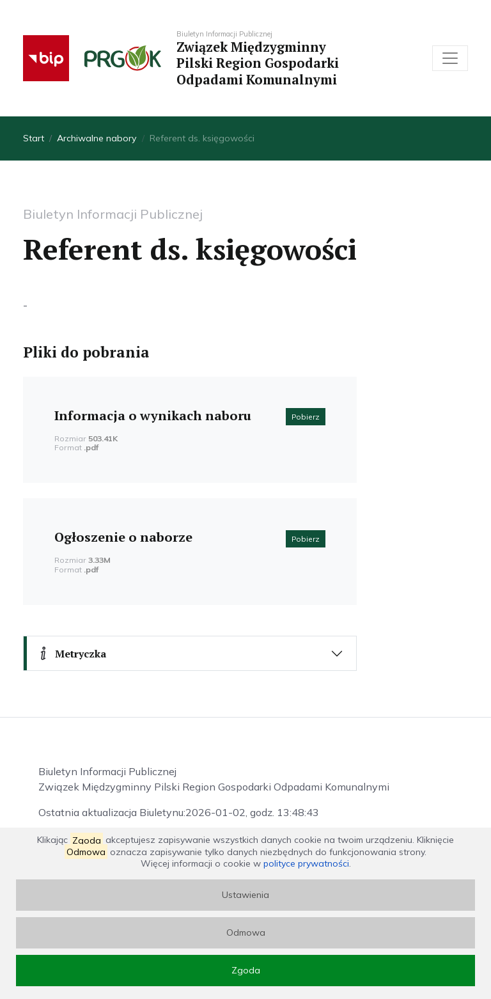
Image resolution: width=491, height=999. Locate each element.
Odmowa (245, 932)
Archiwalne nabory (97, 138)
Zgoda (245, 970)
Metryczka (71, 654)
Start (33, 138)
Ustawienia (245, 895)
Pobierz (306, 416)
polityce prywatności (306, 863)
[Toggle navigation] (450, 58)
